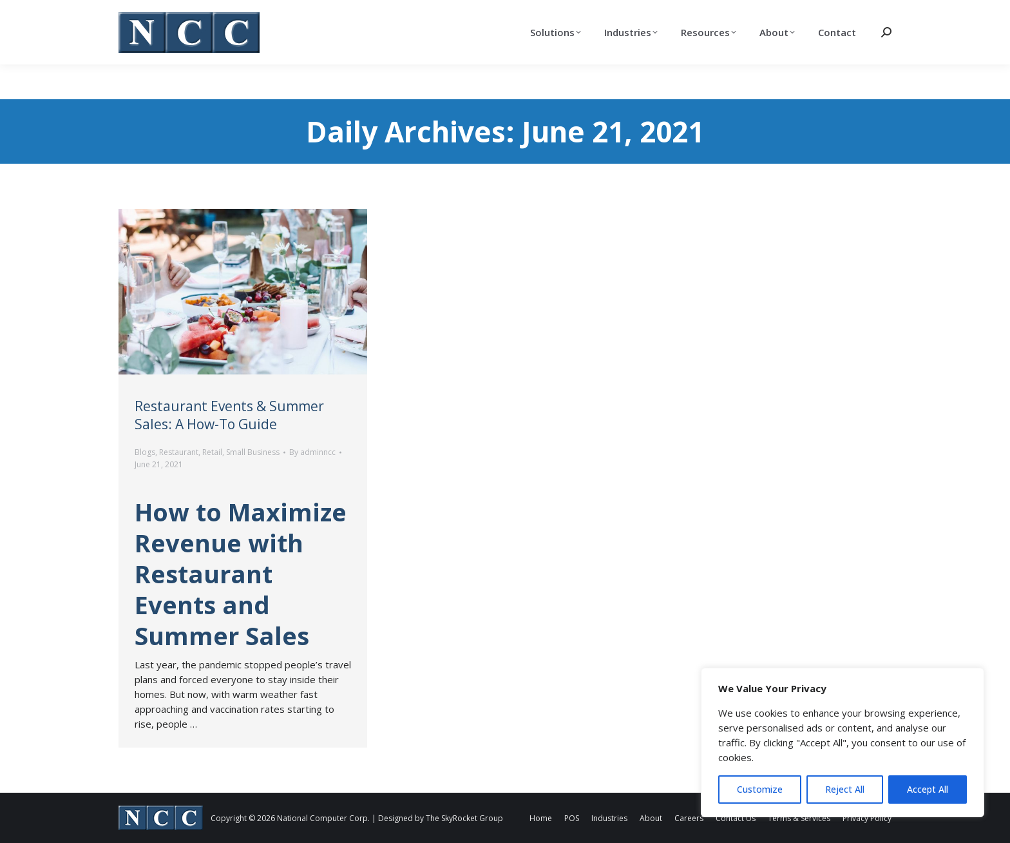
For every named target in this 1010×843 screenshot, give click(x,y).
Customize (760, 789)
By (312, 452)
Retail (212, 452)
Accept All (927, 789)
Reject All (844, 789)
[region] (842, 742)
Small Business (253, 452)
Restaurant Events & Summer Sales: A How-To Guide (229, 415)
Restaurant (178, 452)
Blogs (145, 452)
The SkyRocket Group (464, 818)
